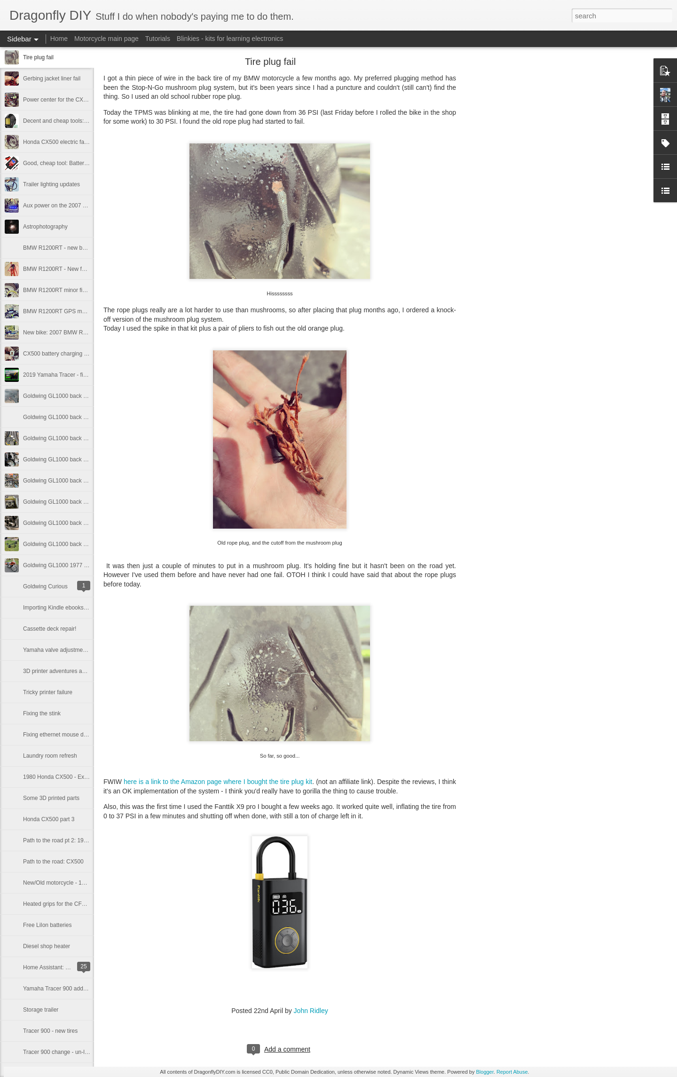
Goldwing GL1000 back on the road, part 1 (76, 544)
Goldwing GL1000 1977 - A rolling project (74, 565)
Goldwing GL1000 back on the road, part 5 (76, 417)
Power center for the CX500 (58, 99)
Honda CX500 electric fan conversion (69, 142)
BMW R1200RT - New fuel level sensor (72, 269)
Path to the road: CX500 (53, 861)
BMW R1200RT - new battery (59, 248)
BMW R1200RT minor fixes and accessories (78, 290)
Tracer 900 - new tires (50, 1031)
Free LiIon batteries (47, 925)
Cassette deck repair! (49, 629)
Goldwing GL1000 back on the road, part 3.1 (78, 480)
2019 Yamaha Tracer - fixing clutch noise (74, 375)
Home (59, 38)
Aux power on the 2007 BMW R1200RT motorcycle (87, 205)
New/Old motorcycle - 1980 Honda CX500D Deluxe (87, 882)
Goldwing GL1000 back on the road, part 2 (76, 523)
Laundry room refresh (50, 755)
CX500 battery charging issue (60, 353)
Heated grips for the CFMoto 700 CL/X (71, 904)
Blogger (484, 1072)
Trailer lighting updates (51, 184)
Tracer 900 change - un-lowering (63, 1052)
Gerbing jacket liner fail (51, 78)
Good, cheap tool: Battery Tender (64, 163)
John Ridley (311, 1010)
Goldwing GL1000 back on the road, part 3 (76, 502)
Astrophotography (45, 226)
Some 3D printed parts (51, 798)
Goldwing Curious (45, 586)
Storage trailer (40, 1009)
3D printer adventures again (58, 671)
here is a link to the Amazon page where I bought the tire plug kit (218, 781)
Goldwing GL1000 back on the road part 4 (75, 459)
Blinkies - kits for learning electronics (230, 38)
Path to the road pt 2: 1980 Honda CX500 (75, 840)
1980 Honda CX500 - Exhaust (60, 777)
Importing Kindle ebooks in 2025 (63, 607)
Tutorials (157, 38)
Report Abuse (512, 1072)
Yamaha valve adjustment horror (63, 650)
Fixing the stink (42, 713)
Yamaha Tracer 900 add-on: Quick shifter (74, 988)
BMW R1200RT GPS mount (58, 311)
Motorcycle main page (106, 38)
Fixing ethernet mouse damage (62, 734)
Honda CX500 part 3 (48, 819)
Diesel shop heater (46, 946)
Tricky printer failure (47, 692)
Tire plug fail (38, 57)
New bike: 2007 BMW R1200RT (63, 332)
